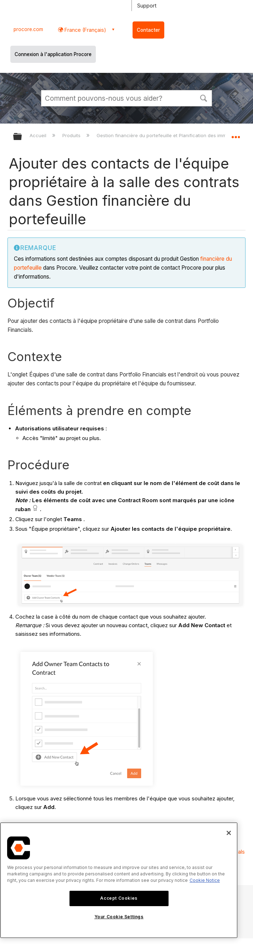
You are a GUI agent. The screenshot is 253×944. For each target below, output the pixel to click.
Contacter (148, 30)
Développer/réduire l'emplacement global (235, 134)
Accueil (39, 135)
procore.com (28, 29)
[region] (119, 880)
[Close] (229, 833)
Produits (72, 135)
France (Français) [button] (84, 30)
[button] (203, 97)
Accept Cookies (118, 898)
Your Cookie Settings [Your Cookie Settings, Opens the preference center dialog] (119, 916)
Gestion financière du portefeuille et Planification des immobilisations (175, 135)
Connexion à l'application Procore (53, 54)
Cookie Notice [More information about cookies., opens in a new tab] (205, 880)
